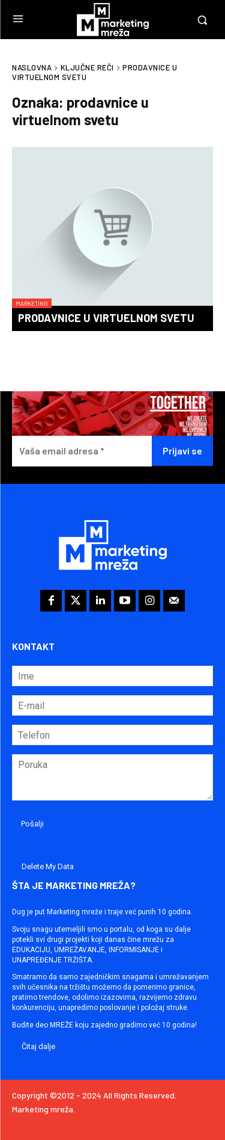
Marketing (32, 303)
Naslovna (32, 67)
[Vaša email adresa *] (82, 451)
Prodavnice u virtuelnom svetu (106, 317)
